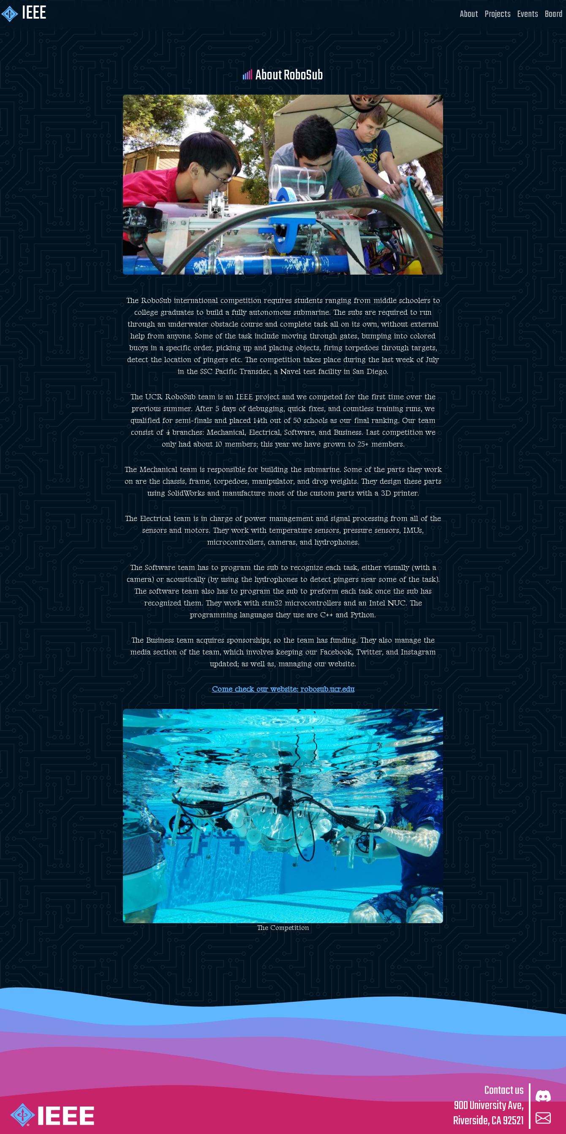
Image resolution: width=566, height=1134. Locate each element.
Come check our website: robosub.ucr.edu (283, 689)
